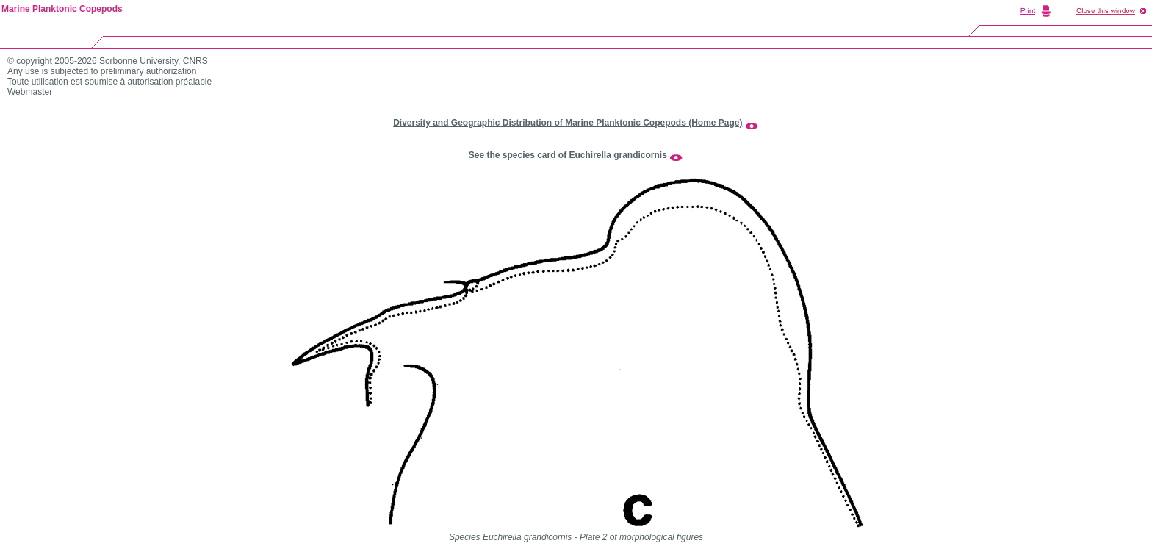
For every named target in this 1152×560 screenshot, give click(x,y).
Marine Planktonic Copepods (62, 9)
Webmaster (29, 92)
